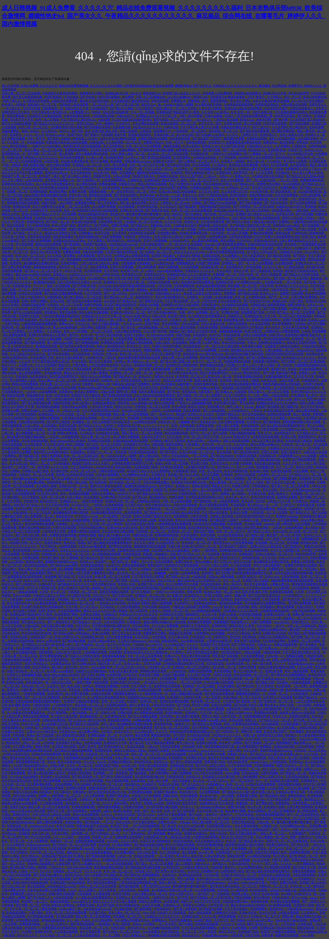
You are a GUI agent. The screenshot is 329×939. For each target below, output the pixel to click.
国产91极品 (114, 829)
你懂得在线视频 (246, 455)
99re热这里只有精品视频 (209, 523)
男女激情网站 (171, 323)
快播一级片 (187, 312)
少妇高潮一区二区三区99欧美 (143, 221)
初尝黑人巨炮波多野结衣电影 (75, 474)
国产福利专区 (116, 520)
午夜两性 (88, 384)
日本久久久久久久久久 (75, 550)
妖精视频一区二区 (208, 312)
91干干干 (280, 663)
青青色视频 (208, 535)
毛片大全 (147, 561)
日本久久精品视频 (255, 334)
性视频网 (107, 134)
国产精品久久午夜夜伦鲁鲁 (302, 274)
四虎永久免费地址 (103, 493)
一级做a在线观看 (27, 591)
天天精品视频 (120, 199)
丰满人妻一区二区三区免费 (112, 576)
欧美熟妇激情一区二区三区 (217, 799)
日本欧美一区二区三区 (304, 308)
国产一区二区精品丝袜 (261, 180)
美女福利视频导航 (310, 191)
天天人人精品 (255, 482)
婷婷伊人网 (276, 689)
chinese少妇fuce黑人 (45, 550)
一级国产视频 (83, 682)
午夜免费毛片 (129, 448)
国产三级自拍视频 (178, 720)
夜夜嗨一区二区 (103, 837)
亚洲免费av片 (216, 406)
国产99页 (77, 131)
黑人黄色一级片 (316, 395)
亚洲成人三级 (307, 372)
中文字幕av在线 (178, 637)
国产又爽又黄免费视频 (37, 240)
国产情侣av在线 (248, 293)
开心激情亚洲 (239, 890)
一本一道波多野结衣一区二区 (127, 191)
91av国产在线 (30, 606)
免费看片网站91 (153, 142)
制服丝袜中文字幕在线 (249, 327)
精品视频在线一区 (157, 693)
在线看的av (66, 391)
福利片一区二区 (173, 350)
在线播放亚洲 (199, 153)
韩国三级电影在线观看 (152, 183)
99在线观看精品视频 (237, 361)
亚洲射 (286, 459)
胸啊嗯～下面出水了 (51, 867)
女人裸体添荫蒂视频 (36, 100)
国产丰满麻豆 (194, 214)
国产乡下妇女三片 (193, 784)
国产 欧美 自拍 (71, 686)
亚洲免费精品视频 (140, 791)
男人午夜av (280, 856)
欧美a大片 (146, 376)
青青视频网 (319, 331)
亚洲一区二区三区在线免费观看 (192, 210)
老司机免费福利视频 (210, 844)
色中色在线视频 (26, 414)
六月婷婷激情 (61, 463)
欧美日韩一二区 (301, 886)
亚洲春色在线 (248, 912)
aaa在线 (26, 448)
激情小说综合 (30, 131)
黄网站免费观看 (49, 418)
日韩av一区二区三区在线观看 (97, 886)
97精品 (23, 871)
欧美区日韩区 (149, 448)
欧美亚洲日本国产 (276, 108)
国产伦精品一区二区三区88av (173, 119)
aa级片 (150, 270)
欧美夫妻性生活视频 (54, 278)
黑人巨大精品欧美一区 (248, 671)
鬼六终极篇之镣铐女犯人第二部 (251, 225)
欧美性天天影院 (125, 814)
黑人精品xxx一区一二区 (143, 361)
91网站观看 (125, 712)
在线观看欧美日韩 (110, 221)
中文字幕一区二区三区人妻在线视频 (288, 316)
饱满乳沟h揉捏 (123, 810)
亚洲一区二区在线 (210, 470)
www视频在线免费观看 (206, 610)
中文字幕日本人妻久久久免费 (199, 127)
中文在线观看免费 (213, 221)
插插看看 (121, 773)
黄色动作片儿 (136, 927)
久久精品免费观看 (46, 603)
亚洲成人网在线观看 (140, 342)
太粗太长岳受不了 (153, 436)
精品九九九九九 (57, 629)
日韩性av (120, 361)
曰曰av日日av (305, 350)
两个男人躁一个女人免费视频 (29, 840)
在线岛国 (125, 557)
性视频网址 (176, 757)
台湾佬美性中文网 (54, 531)
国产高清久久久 (127, 301)
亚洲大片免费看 (221, 705)
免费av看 (298, 614)
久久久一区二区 (34, 134)
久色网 (270, 312)
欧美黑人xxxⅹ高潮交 (23, 618)
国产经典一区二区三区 (219, 214)
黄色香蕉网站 (133, 512)
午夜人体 (112, 353)
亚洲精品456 (143, 338)
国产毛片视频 (316, 323)
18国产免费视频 (261, 621)
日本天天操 (85, 576)
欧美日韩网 (69, 387)
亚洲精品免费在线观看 (174, 701)
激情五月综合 (85, 123)
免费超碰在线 (260, 199)
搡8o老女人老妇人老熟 (279, 705)
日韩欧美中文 (47, 584)
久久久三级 (209, 916)
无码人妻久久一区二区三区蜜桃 (176, 108)
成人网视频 (66, 569)
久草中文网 (168, 788)
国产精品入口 (140, 225)
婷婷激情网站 (81, 520)
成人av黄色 (312, 251)
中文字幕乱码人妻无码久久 (50, 112)
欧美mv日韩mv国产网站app (140, 187)
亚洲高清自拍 (211, 255)
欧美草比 (317, 716)
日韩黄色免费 (192, 697)
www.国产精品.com (211, 353)
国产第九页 (128, 327)
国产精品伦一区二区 (293, 773)
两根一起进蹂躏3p (123, 172)
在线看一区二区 (17, 191)
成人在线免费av (287, 727)
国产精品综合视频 (179, 165)
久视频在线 (299, 146)
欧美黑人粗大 (240, 893)
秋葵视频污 (174, 697)
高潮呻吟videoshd (287, 516)
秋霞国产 (132, 701)
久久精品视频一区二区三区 (124, 142)
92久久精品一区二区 (72, 414)
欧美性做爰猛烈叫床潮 (93, 214)
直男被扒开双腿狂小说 (60, 180)
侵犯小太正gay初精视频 (201, 350)
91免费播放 (201, 633)
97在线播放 (71, 97)
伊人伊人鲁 (75, 580)
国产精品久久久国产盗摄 (213, 818)
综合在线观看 (201, 165)
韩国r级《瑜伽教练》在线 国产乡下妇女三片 (171, 554)
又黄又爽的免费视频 (109, 168)
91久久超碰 (174, 436)
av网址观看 (256, 538)
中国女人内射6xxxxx (239, 712)
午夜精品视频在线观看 (17, 659)
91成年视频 (239, 927)
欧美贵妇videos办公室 (306, 489)
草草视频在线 (306, 863)
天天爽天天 (159, 474)
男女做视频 (224, 452)
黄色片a (64, 131)
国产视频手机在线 (157, 210)
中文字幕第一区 (118, 648)
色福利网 (217, 867)
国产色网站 (305, 115)
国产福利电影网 (35, 342)
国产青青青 (135, 319)
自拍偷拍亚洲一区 (212, 267)
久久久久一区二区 (28, 248)
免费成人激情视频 (303, 561)
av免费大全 (26, 365)
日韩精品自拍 (250, 429)
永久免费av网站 (23, 746)
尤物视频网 (128, 263)
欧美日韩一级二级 (220, 376)
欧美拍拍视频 (259, 890)
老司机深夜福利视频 (35, 168)
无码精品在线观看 (99, 440)
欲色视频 (293, 542)
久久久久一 (288, 863)
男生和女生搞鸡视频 (172, 248)
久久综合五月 (168, 206)
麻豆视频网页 (11, 693)
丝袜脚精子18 (162, 131)
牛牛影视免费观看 (252, 655)
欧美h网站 (297, 395)
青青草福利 (154, 565)
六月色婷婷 (265, 248)
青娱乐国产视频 (204, 531)
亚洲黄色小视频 (304, 905)
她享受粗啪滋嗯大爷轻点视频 (301, 421)
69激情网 (104, 119)
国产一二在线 (245, 467)
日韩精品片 (110, 614)
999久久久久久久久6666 (189, 251)
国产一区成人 (282, 829)
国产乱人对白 (146, 814)
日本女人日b (315, 304)
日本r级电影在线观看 (142, 233)
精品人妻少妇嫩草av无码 (114, 535)
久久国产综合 (134, 504)
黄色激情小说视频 (25, 610)
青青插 (145, 603)
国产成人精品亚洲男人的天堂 (139, 202)
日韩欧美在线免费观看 (46, 754)
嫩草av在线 (175, 833)
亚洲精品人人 (69, 501)
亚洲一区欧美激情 (57, 395)
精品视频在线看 (180, 138)
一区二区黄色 (198, 131)
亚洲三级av (309, 236)
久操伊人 (225, 927)
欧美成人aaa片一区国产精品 (64, 134)
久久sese (236, 372)
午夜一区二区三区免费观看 (144, 146)
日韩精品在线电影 (205, 157)
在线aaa (213, 576)
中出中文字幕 (268, 912)
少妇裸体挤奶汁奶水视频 (66, 127)
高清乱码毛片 (22, 814)
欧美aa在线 (280, 531)
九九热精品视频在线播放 (291, 112)
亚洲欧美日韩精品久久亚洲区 (48, 334)
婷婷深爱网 (101, 682)
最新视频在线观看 (172, 399)
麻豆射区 (58, 667)
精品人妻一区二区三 (274, 833)
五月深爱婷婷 (300, 587)
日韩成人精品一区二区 (178, 689)
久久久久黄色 (135, 508)
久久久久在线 (59, 467)
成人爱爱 (156, 810)
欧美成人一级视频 (14, 104)
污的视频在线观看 (139, 489)
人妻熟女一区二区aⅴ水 (175, 202)
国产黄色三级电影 (59, 421)
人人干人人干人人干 (156, 425)
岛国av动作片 (125, 115)
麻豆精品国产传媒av (23, 867)
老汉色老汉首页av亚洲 (140, 523)
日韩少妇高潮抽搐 (185, 504)
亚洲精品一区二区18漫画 (304, 640)
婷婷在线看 (283, 233)
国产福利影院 (272, 421)
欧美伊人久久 (314, 149)
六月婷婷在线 (177, 671)
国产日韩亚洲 (138, 610)
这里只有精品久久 (224, 648)
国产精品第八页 (29, 455)
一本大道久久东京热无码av (159, 682)
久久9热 (191, 259)
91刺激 (279, 168)
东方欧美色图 (104, 757)
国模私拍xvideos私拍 (286, 225)
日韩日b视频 (302, 523)
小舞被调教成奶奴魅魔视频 (39, 323)
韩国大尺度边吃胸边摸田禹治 (32, 791)
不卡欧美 (212, 739)
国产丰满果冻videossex (271, 678)
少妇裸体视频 (68, 546)
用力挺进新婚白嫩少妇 (150, 776)
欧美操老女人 (213, 338)
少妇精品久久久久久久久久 (286, 448)
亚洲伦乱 (226, 599)
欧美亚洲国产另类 (42, 357)
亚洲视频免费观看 (52, 788)
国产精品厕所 (188, 206)
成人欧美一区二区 (225, 667)
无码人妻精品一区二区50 (176, 448)
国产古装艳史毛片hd (257, 301)
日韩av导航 (57, 765)
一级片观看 (143, 368)
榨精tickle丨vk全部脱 (29, 489)
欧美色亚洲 (189, 803)
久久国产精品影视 (233, 146)
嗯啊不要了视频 (126, 391)
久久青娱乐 (274, 97)
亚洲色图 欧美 (277, 149)
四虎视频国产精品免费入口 (107, 599)
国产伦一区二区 (279, 297)
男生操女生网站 (240, 100)
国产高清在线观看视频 (157, 157)
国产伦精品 (238, 920)
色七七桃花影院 (169, 852)
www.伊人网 (206, 852)
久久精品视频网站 (129, 606)
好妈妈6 (66, 138)
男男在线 (302, 142)
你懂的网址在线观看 (128, 837)
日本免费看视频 (184, 285)
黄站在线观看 (286, 606)
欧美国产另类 (120, 825)
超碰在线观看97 (60, 901)
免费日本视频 (120, 225)
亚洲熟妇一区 (210, 248)
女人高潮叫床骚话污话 (99, 769)
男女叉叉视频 (210, 474)
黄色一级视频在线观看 (75, 493)
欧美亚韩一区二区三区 (25, 459)
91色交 (255, 893)
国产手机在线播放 (251, 202)
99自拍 (292, 368)
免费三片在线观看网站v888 (282, 236)
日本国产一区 (27, 467)
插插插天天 (96, 229)
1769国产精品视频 (208, 263)
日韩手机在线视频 (275, 123)
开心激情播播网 (89, 448)
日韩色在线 (171, 127)
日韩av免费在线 (215, 856)
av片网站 (149, 924)
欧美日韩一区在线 (254, 501)
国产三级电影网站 (215, 410)
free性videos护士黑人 (254, 882)
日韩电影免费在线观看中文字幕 (133, 463)
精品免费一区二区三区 (206, 701)
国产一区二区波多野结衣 (303, 814)
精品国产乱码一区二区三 (26, 542)
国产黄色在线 (212, 149)
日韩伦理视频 (269, 773)
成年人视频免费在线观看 (91, 153)
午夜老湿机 (118, 927)
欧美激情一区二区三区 (191, 376)
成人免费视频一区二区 (31, 433)
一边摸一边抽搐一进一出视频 (177, 229)
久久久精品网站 (103, 920)
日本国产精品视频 (173, 674)
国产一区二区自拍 (234, 149)
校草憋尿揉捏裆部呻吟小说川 (205, 497)
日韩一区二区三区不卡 (204, 180)
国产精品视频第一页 (283, 191)
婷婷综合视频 (87, 535)
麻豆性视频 (287, 142)
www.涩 (96, 282)
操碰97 (135, 561)
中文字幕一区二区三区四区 (222, 368)
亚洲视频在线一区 (14, 153)
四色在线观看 (160, 100)
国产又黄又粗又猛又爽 (281, 482)
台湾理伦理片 (172, 867)
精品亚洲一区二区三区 (241, 229)
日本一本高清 (12, 165)
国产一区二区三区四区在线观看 (68, 648)
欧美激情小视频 (252, 346)
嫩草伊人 (231, 867)
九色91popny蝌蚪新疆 (92, 546)
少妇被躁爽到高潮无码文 (106, 512)
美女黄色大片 (11, 387)
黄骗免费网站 (11, 131)
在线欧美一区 (110, 380)
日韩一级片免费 (262, 663)
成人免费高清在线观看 (149, 712)
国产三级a (272, 863)
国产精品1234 (153, 512)
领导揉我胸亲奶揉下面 (220, 746)
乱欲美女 (53, 686)
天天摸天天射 (285, 214)
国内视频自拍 (116, 346)
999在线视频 (253, 267)
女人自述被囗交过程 (300, 153)
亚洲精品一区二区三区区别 (114, 248)
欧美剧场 (134, 603)
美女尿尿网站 (299, 165)
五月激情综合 (50, 248)
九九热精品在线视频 (235, 304)
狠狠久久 (251, 720)
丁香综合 (219, 119)
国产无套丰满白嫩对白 (163, 312)
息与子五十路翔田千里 (166, 353)
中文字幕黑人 (96, 240)
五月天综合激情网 (235, 399)
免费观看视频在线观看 (90, 840)
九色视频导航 (86, 255)
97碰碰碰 (184, 421)
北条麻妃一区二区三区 (272, 474)
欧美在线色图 (30, 350)
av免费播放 (122, 387)
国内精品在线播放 (146, 538)
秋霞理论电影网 (89, 380)
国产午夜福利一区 (88, 180)
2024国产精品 (203, 920)
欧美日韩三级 (78, 195)
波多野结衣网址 (285, 115)
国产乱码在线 (98, 482)
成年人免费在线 (139, 705)
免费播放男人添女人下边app (303, 168)
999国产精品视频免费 (255, 368)
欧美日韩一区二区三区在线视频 (102, 334)
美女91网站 (77, 629)
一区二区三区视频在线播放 (241, 259)
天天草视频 (111, 270)
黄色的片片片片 (27, 935)
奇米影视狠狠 (239, 195)
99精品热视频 (272, 652)
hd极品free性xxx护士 (290, 206)
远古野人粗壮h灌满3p (101, 640)
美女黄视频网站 (282, 323)
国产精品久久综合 (259, 531)
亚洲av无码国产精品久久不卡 (40, 214)
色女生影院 (224, 270)
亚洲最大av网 (11, 410)
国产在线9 (183, 705)
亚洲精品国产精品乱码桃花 (68, 882)
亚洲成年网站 (70, 263)
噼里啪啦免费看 (234, 138)
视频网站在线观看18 (247, 93)
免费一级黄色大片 (156, 319)
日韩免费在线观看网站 (271, 814)
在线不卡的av (18, 807)
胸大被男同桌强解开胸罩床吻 (244, 353)
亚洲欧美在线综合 (260, 278)
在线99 (228, 115)
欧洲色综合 (277, 908)
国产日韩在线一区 (227, 731)
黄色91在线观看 (164, 402)
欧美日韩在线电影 (234, 342)
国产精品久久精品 (122, 108)
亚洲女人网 (289, 436)
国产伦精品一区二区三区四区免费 (74, 844)
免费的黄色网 (78, 191)
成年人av (299, 399)
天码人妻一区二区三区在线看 (21, 93)
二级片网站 (86, 327)
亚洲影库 (230, 168)
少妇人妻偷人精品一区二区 (128, 153)
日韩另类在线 (280, 289)
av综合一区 (125, 856)
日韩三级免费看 (311, 195)
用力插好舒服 (59, 470)
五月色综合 (244, 240)
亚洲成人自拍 (127, 584)
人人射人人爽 (95, 157)
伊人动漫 (216, 319)
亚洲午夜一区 (11, 327)
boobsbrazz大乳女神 (42, 825)
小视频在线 (260, 689)
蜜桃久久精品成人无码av (298, 217)
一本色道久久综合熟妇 (112, 603)
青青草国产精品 (215, 761)
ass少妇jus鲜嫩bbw (179, 97)
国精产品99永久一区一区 (292, 765)
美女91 (52, 761)
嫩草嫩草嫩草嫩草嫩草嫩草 (144, 214)
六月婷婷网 (180, 131)
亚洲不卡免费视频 (155, 240)
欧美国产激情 (177, 316)
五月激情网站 (182, 157)
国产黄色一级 (48, 859)
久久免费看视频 (210, 791)
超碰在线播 (166, 520)
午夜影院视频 (187, 493)
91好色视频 (159, 637)
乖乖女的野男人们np (70, 199)
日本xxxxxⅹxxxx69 (38, 844)
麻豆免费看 (142, 735)
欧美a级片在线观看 (84, 221)
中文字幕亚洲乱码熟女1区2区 (50, 361)
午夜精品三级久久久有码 (49, 595)
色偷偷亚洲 (31, 501)
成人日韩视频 (252, 123)
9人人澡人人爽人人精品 (308, 172)
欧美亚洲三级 (261, 659)
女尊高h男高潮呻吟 (192, 538)
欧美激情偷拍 (38, 376)
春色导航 (136, 803)
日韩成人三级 (71, 410)
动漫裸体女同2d (60, 663)
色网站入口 (311, 769)
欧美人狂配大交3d (67, 637)
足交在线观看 (235, 448)
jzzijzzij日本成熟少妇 (283, 890)
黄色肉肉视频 (22, 550)
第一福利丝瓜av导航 (60, 342)
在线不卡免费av (134, 334)
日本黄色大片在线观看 (36, 520)
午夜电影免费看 (208, 327)
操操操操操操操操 (45, 267)
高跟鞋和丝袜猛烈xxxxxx (153, 172)
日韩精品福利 (93, 742)
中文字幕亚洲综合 (254, 255)
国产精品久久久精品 (150, 493)
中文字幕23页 (41, 678)
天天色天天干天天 (22, 119)
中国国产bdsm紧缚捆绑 (79, 338)
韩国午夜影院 (53, 97)
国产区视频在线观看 (97, 127)
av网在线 (287, 523)
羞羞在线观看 (79, 308)
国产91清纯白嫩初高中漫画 (64, 399)
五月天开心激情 (209, 191)
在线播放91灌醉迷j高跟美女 (303, 334)
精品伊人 (229, 606)
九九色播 (56, 210)
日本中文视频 (279, 199)
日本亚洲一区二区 (28, 278)
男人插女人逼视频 (295, 161)
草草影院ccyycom (86, 516)
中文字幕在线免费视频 (160, 742)
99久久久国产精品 (192, 176)
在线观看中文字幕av (137, 444)
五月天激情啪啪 (288, 520)
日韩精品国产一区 (41, 637)
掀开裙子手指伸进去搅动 (301, 270)
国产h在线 (240, 705)
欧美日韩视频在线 (236, 470)
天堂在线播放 (180, 455)
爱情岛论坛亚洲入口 (23, 757)
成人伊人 (16, 788)
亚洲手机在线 (68, 425)
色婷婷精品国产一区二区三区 (173, 708)
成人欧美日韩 (208, 795)
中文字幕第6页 (124, 217)
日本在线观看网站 (114, 180)
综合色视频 (218, 633)
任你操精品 (144, 263)
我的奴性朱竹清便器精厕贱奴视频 (222, 357)
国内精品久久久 (314, 799)
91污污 (258, 236)
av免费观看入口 (79, 112)
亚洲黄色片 (268, 520)
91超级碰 (246, 463)
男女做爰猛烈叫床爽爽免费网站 (135, 259)
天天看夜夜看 (317, 161)
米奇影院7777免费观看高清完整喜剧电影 (235, 142)
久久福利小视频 (46, 486)
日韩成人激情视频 (222, 516)
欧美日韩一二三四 (169, 195)
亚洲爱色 (16, 134)
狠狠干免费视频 (168, 267)
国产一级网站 (221, 493)
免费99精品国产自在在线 (215, 206)
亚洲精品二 (229, 263)
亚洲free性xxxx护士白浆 (122, 527)
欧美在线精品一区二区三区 (179, 123)
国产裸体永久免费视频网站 (51, 659)
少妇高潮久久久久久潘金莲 (124, 350)
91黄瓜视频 (126, 368)
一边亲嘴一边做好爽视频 (217, 297)
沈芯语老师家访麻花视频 (118, 531)
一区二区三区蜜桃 (79, 206)
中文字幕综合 (48, 546)
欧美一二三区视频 (76, 331)
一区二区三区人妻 (102, 104)
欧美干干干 (9, 365)
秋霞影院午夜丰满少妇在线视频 (67, 142)
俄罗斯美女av (222, 542)
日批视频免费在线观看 (275, 610)
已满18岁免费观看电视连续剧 (226, 251)
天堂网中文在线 (29, 316)
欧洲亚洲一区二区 (304, 338)
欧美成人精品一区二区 (219, 591)
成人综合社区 (185, 134)
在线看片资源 (102, 176)
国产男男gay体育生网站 (170, 871)
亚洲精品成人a (48, 414)
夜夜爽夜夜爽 (163, 723)
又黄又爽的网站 (159, 773)
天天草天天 (221, 920)
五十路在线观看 (294, 267)
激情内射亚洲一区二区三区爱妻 (117, 799)
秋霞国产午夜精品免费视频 (82, 701)
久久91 (72, 890)
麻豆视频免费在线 (19, 829)
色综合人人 (187, 807)
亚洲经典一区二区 (180, 531)
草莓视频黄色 (310, 380)
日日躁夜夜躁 (81, 353)
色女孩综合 (70, 780)
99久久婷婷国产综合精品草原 (111, 421)
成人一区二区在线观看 (207, 489)
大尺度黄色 (119, 233)
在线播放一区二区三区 (67, 871)
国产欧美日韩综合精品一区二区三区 (159, 217)
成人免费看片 (214, 395)
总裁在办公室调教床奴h (274, 637)
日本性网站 (167, 716)
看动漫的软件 (252, 372)
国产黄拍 (53, 138)
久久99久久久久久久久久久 (216, 829)
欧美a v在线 (32, 580)
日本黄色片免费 (215, 754)
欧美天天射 (102, 233)
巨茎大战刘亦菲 (239, 863)
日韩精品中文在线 (291, 251)
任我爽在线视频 (133, 807)
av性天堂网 (164, 285)
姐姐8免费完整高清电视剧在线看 (46, 195)
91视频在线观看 (201, 187)
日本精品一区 (269, 825)
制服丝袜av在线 (161, 225)
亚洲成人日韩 (283, 399)
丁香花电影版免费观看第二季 (253, 115)
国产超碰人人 (224, 391)
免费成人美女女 (164, 376)
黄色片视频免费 (271, 274)
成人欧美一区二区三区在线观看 (168, 153)
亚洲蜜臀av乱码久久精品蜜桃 (180, 304)
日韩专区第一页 (232, 716)
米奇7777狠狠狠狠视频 (213, 195)
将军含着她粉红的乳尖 (200, 172)
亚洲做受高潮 (114, 157)
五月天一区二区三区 (80, 765)
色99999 (278, 270)
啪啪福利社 (193, 614)
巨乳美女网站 (141, 625)
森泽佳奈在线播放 (36, 565)
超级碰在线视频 (257, 138)
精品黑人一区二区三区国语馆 (302, 618)
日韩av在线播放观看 (267, 217)
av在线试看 (51, 161)
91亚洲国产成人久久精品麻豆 (170, 550)
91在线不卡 (149, 784)
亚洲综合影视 (116, 739)
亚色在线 (121, 452)
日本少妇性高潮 (114, 621)
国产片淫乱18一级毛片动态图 (232, 561)
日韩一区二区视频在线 (151, 97)
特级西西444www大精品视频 (146, 697)
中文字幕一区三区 (212, 712)
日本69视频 (301, 470)
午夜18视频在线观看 (242, 433)
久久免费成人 (231, 255)
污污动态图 (212, 874)
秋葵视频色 (297, 731)
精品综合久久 (257, 149)
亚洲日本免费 (274, 671)
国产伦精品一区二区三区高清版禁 (303, 361)
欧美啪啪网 (315, 795)
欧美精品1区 (269, 380)
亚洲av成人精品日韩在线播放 (243, 108)
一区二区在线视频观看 (145, 825)
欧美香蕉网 (283, 686)
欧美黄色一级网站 (231, 742)
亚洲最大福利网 (207, 742)
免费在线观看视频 (134, 565)
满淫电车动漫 (238, 538)
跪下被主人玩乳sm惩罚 (262, 251)
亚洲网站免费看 (287, 497)
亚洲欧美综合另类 (275, 93)
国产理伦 (159, 720)
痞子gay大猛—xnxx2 (304, 897)
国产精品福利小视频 (273, 795)
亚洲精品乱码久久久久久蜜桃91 (277, 402)
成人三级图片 (184, 863)
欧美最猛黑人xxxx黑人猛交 (210, 720)
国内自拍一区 (68, 448)
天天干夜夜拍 (265, 686)
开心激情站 (126, 735)
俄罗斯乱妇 (189, 391)
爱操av (30, 735)
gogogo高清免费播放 (170, 259)
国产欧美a (173, 391)
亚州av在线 (57, 301)
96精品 (96, 112)
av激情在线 (96, 142)
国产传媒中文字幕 (304, 867)
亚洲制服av (86, 233)
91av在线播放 (291, 183)
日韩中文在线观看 (65, 527)
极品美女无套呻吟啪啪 (95, 100)
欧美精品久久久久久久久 (292, 285)
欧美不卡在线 (41, 289)
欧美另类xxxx (30, 856)
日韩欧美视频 (142, 720)
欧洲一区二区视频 (47, 119)
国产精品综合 (108, 557)
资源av (81, 542)
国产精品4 (318, 765)
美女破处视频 (253, 523)
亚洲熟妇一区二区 (122, 372)
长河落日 (107, 731)
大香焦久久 (87, 799)
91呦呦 (254, 380)
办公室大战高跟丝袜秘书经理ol (131, 119)
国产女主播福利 (141, 591)
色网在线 (319, 316)
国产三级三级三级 (128, 104)
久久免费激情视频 (250, 867)
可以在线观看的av (145, 557)
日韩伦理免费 (199, 516)
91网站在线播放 (237, 323)
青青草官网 (20, 572)
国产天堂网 (222, 572)
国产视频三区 (290, 406)
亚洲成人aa (237, 587)
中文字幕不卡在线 (245, 629)
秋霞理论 (207, 572)
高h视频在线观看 (44, 282)
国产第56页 (169, 825)
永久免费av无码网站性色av (263, 319)
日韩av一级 (102, 384)
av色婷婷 (48, 742)
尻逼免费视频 (192, 410)
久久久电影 (55, 255)
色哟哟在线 (154, 508)
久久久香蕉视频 (94, 795)
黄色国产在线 (30, 259)
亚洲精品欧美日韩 (117, 93)
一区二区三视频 (288, 180)
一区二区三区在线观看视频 (25, 161)
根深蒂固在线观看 (64, 289)
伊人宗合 (45, 319)
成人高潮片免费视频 (205, 240)
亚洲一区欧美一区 (270, 229)
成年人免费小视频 (311, 402)
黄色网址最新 (144, 769)
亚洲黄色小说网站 (195, 905)
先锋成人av (264, 644)
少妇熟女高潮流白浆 (195, 867)
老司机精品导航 (147, 206)
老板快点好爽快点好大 (236, 127)
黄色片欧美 (241, 380)
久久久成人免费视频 (165, 625)
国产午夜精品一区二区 (259, 742)
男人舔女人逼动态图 (64, 716)
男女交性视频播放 (180, 920)
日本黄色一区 (185, 168)
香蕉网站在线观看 (266, 712)
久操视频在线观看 (174, 754)
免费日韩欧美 (296, 304)
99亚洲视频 (181, 516)
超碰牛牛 (161, 372)
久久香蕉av (177, 652)
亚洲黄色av (296, 761)
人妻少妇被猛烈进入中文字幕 (137, 229)
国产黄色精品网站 (126, 195)
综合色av (126, 365)
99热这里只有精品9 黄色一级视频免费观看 (283, 852)
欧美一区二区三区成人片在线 (126, 667)
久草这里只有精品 (211, 108)
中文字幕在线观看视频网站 (199, 927)
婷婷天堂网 (264, 119)
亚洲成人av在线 (154, 803)
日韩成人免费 (196, 289)
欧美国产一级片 (49, 176)
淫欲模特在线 (143, 761)
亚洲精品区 (246, 554)
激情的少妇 (201, 97)
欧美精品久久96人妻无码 (219, 776)
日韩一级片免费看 (191, 115)
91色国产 (230, 338)
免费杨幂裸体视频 (312, 180)
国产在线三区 (120, 561)
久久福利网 (282, 587)
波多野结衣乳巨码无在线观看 (82, 146)
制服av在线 (68, 248)
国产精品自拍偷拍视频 (149, 844)
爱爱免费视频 (16, 115)
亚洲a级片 (192, 712)
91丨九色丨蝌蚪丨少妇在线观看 (23, 180)
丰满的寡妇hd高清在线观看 (265, 244)
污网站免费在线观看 (112, 470)
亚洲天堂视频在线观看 (114, 591)
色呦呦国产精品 (248, 931)
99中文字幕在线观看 (78, 368)
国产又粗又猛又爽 (28, 535)
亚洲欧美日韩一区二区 (310, 263)
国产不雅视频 (70, 557)
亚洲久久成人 (133, 663)
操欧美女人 (74, 852)
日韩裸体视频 (257, 297)
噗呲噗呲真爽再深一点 (128, 693)
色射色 (256, 633)
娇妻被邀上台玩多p (85, 138)
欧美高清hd (147, 195)
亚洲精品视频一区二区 (102, 735)
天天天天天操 (32, 108)
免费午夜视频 (93, 304)
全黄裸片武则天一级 (249, 576)
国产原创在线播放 (254, 414)
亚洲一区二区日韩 (53, 497)
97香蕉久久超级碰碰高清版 (195, 402)
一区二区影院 (212, 697)
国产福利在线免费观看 (255, 131)
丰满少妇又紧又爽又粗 (123, 671)
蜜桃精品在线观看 (33, 304)
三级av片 (211, 176)
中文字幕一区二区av (32, 629)
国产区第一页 (184, 478)
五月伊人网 (209, 614)
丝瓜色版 (243, 606)
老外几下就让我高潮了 (107, 323)
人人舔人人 (132, 157)
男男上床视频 (186, 878)
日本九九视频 (41, 368)
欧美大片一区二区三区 (208, 361)
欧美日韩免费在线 (315, 97)
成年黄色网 (281, 119)
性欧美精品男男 (299, 93)
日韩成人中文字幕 (279, 501)
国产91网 (268, 372)
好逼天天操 (147, 840)
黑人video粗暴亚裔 (65, 327)
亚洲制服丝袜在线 (269, 459)
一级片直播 (133, 618)
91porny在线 (132, 316)
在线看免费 (316, 127)
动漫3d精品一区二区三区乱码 (32, 512)
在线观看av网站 (281, 210)
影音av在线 (236, 720)
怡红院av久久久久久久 (147, 127)
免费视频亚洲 (185, 263)
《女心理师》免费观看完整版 (76, 202)
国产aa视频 (220, 433)
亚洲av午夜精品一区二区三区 (274, 554)
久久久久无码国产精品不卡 (53, 365)
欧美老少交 (229, 554)
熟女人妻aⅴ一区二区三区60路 (43, 149)
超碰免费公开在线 (183, 818)
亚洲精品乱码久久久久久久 (120, 859)
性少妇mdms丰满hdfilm (211, 807)
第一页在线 (285, 365)
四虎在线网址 (175, 444)
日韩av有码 (159, 316)
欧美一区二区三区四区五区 (82, 455)
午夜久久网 (255, 705)
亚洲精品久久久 (114, 618)
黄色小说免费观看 (232, 180)
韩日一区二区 (293, 97)
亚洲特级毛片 (310, 780)
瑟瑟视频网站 (219, 100)
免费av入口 (242, 176)
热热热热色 (14, 742)
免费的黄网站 (289, 187)
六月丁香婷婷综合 (82, 467)
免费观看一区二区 (225, 274)
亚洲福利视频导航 (107, 429)
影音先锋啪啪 (174, 712)
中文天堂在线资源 (58, 504)
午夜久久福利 (220, 565)
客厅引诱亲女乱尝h (204, 421)
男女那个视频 (200, 463)
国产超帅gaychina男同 (64, 565)
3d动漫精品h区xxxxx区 (124, 244)
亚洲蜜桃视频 (38, 191)
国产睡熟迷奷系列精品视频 (156, 149)
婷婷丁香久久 (12, 100)
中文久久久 (83, 323)
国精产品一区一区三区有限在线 (287, 840)
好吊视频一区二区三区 (270, 542)
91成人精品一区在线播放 (171, 342)
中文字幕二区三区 (89, 289)
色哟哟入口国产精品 (35, 470)
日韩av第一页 (275, 655)
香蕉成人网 (175, 474)
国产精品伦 (318, 776)
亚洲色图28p (55, 693)
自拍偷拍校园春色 (311, 368)
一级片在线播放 (180, 780)
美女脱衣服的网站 (70, 610)
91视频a (197, 202)
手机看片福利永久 (144, 176)
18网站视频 (227, 576)
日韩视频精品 (260, 486)
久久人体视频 (62, 520)
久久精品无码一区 (168, 542)
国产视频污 (92, 134)
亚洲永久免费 (239, 512)
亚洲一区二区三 (20, 289)
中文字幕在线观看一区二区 (183, 301)
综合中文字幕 (73, 270)
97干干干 (39, 285)
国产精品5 (300, 255)
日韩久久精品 (217, 765)
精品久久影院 (305, 467)
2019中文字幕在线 (141, 293)
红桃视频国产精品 (185, 470)
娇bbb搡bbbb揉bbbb (25, 478)
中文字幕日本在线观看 (209, 773)
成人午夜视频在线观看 (214, 504)
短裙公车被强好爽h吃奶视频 (271, 100)
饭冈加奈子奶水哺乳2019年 (189, 482)
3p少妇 (76, 384)
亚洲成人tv (60, 274)
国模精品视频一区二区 (149, 365)
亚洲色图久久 (269, 134)
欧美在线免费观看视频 (211, 285)
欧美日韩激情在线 (70, 761)
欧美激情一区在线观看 (55, 776)
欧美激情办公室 (132, 274)
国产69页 (201, 765)
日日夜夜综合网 (164, 263)
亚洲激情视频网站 (140, 134)
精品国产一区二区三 (35, 901)
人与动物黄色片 (179, 240)
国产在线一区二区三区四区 (291, 278)
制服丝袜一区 (245, 803)
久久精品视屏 (33, 444)
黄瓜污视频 (207, 788)
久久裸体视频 (102, 893)
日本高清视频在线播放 (143, 452)
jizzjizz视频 (98, 667)
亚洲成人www (210, 146)
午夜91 (264, 165)
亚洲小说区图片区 (206, 380)
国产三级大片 (261, 127)
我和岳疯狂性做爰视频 (94, 312)
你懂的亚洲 (14, 157)
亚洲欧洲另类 (43, 931)
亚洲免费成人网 (234, 319)
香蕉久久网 (241, 270)
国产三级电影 (129, 429)
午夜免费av (193, 444)
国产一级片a (203, 689)
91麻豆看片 (206, 391)
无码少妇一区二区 (250, 308)
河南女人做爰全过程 (162, 878)
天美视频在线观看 (124, 399)
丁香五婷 (110, 357)
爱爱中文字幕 (56, 810)
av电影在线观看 (101, 693)
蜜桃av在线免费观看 (48, 244)
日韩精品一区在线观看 (155, 569)
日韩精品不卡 (39, 210)
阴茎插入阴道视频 (80, 773)
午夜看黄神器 (50, 350)
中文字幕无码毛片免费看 (148, 576)
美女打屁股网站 (57, 712)
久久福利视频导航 (270, 708)
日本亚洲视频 (57, 848)
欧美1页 (214, 599)
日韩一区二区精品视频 (177, 501)
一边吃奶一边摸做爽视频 (210, 236)
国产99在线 (87, 97)
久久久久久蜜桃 (125, 689)
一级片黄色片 (283, 248)
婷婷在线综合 (284, 157)
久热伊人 (30, 338)
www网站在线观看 (144, 421)
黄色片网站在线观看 (146, 123)
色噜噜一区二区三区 (175, 610)
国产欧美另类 (291, 599)
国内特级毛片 (116, 240)
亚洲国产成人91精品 (58, 489)
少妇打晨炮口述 (262, 112)
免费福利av (270, 142)
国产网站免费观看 (283, 131)
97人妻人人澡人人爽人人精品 (256, 365)
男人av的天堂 (152, 380)
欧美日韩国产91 (180, 489)
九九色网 (58, 368)
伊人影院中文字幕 (47, 508)
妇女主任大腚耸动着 (15, 308)
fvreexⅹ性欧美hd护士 (122, 478)
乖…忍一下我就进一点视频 (91, 489)
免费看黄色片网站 (91, 93)
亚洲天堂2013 (110, 448)
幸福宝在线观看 (144, 856)
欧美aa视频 (179, 406)
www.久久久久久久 (213, 750)
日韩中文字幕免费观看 (172, 814)
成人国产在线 (106, 905)
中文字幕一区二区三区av (82, 606)
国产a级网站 (167, 659)
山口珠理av (222, 112)
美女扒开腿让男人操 (210, 810)
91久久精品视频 (260, 323)
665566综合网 (104, 467)
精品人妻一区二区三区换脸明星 (49, 807)
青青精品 (311, 206)
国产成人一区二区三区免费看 (296, 312)
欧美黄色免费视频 (200, 621)
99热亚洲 (237, 935)
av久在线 (109, 301)
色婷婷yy (110, 425)
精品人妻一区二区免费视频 (180, 357)
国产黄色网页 (168, 452)
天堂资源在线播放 (297, 776)
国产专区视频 (305, 214)
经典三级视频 (129, 131)
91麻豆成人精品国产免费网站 (271, 221)
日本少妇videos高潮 (80, 867)
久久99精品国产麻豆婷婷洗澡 (130, 100)
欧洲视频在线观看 (113, 342)
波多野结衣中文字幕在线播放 (49, 308)
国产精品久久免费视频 (207, 723)
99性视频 (9, 935)
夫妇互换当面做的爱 (115, 112)
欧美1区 (110, 229)
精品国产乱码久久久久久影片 (195, 414)
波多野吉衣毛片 (155, 274)
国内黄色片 (117, 214)
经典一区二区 (144, 372)
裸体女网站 (228, 240)
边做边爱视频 (305, 746)
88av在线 (50, 199)
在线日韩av (276, 334)
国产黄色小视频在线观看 (186, 761)
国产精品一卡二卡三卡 (28, 233)
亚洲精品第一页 (17, 825)
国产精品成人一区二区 (119, 297)
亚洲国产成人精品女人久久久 (181, 93)
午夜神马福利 (112, 289)
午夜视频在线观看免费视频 (80, 418)
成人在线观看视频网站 (118, 538)
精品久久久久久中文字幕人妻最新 (86, 372)
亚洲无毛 (13, 689)
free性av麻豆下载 (70, 908)
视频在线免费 (236, 856)
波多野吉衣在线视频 (266, 436)
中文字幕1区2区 (54, 444)
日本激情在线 (139, 648)
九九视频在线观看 (51, 803)
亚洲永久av (247, 119)
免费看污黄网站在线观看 (84, 531)
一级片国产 (202, 893)
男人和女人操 (104, 338)
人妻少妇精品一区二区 (280, 350)
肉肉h (25, 301)
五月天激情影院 (151, 429)
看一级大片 (211, 557)
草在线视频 (238, 504)
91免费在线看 (284, 263)
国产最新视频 (157, 833)
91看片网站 (80, 365)
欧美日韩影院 (47, 618)
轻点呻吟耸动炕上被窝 (142, 520)
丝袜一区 (219, 187)
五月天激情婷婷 (81, 172)
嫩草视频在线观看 (212, 365)
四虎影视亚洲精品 (267, 104)
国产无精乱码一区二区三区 (276, 701)
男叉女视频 (247, 402)
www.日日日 (281, 621)
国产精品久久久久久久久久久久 (54, 123)
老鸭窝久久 (313, 134)
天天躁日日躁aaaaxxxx (132, 640)
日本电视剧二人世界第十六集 (142, 629)
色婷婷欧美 (48, 554)
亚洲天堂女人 (317, 104)
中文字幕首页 (145, 108)
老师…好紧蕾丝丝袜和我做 (239, 248)
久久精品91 (274, 161)
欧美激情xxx (221, 217)
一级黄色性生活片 (163, 897)
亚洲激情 (227, 474)
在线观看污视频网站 (266, 361)
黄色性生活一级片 (210, 123)
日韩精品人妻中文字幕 (291, 791)
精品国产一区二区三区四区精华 (188, 278)
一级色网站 (210, 550)
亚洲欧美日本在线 (132, 210)
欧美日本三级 (30, 723)
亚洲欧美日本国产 (165, 161)
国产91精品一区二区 (190, 395)
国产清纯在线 (140, 897)
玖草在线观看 (70, 350)
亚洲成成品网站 (16, 912)
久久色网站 (283, 146)
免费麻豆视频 (72, 251)
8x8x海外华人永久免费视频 (256, 157)
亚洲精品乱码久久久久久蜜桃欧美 (72, 168)
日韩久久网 (292, 538)
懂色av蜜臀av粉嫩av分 (265, 444)
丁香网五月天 (249, 134)
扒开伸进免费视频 (241, 236)
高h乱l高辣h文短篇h (309, 916)
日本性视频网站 (264, 765)
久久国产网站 (211, 342)
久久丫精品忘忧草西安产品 (28, 353)
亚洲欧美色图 (230, 312)
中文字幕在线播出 (144, 822)
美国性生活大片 (230, 557)
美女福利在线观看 (154, 278)
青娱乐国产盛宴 (286, 372)
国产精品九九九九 (90, 425)
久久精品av (54, 331)
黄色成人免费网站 (86, 391)
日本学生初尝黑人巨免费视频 (46, 890)
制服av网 (129, 289)
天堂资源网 (69, 214)
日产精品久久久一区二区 (305, 474)
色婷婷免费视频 (196, 142)
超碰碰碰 (160, 572)
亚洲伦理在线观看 (243, 822)
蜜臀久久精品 (210, 716)
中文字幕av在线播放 (214, 512)
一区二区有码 (200, 455)
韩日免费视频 (197, 508)
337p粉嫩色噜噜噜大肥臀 (163, 927)
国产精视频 (189, 829)
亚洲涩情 (177, 172)
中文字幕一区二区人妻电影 (105, 523)
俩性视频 (43, 467)
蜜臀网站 (230, 293)
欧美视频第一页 (62, 319)
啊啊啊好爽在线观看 (153, 671)
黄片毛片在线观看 (256, 584)
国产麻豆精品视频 (279, 255)
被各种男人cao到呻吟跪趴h (51, 452)
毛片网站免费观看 (117, 818)
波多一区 (69, 210)
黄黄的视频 (176, 497)
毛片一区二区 (285, 467)
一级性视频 (301, 210)
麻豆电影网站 (58, 191)
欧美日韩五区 (253, 331)
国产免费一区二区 (28, 905)
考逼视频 (133, 418)
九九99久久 (227, 924)
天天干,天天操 (64, 572)
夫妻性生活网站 (90, 614)
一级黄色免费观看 (92, 501)
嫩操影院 (317, 278)
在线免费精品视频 (261, 195)
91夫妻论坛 (254, 421)
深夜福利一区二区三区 (42, 104)
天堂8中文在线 (222, 674)
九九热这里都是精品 (230, 535)
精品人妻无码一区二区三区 (227, 482)
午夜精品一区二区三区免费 (65, 304)
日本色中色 (209, 301)
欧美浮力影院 (65, 825)
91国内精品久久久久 (260, 146)
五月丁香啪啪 (222, 527)
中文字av (285, 489)
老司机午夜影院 (131, 380)
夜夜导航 (124, 402)
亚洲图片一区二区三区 (175, 387)
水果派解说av (216, 784)
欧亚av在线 (123, 822)
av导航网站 (232, 418)
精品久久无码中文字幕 (178, 380)
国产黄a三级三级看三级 (175, 361)
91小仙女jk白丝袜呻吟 (24, 776)
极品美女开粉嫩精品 (222, 569)
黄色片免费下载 (289, 380)
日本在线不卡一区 (94, 478)
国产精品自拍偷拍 (30, 199)
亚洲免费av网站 (167, 233)
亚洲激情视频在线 (87, 236)
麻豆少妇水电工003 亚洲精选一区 (199, 580)
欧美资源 (96, 538)
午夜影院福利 (314, 655)
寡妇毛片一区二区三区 (74, 267)
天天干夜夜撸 (30, 497)
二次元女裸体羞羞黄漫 (104, 365)
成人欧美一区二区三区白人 (135, 572)
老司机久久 (280, 716)
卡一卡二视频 (111, 935)
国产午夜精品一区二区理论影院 (254, 206)
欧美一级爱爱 (122, 924)
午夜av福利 (86, 429)
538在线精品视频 (103, 115)
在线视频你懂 (122, 127)
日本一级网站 (105, 123)
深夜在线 (158, 444)
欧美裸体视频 (104, 689)
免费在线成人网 (143, 535)
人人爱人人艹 (173, 629)
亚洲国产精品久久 (228, 414)
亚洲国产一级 (133, 168)
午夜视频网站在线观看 (79, 757)
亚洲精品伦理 (22, 206)
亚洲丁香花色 (47, 610)
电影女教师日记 (256, 448)
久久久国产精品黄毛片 (85, 187)
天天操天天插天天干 (265, 187)
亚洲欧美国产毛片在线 (116, 497)
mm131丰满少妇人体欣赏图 (182, 512)
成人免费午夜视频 (104, 206)
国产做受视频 (149, 527)
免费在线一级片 (198, 100)
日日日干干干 (126, 493)
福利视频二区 (80, 833)
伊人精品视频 (196, 739)
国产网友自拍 (265, 803)
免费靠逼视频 (108, 183)
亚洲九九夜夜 (228, 614)
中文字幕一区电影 (14, 236)
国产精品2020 (89, 557)
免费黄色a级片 (31, 410)
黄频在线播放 (172, 146)
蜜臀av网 (288, 916)
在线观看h (115, 652)
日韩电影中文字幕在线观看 (44, 115)
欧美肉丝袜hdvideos (22, 822)
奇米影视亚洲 (192, 346)
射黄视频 (19, 735)
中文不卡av (253, 489)
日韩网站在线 (150, 418)
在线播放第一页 (53, 108)
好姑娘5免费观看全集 (75, 161)
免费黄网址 (283, 803)
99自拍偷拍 (264, 625)
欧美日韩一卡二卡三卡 (217, 444)
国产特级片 (166, 486)
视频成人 (194, 248)
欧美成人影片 (169, 538)
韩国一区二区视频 (177, 463)
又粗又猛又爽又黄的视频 (267, 440)
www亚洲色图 (259, 191)
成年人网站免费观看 (50, 822)
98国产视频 (48, 202)
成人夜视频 (66, 153)
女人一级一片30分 (79, 920)
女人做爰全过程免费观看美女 (55, 183)
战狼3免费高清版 (34, 165)
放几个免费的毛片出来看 (185, 183)
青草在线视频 (68, 312)
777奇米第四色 (244, 814)
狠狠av (101, 346)
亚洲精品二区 (172, 905)
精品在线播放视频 (176, 433)
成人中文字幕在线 (101, 361)
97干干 (33, 871)
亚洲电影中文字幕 (115, 742)
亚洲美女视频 (152, 663)
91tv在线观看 (126, 206)
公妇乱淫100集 (152, 905)
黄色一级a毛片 (173, 214)
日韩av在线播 (121, 176)
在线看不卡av (127, 183)
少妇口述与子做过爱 (68, 652)
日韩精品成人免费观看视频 (217, 199)
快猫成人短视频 (149, 304)
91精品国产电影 (193, 746)
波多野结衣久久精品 (270, 735)
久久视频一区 (16, 142)
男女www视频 (22, 595)
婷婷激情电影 (251, 557)
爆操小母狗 (43, 746)
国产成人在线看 (306, 229)
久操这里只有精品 (189, 255)
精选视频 (232, 119)
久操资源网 (63, 863)
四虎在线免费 (16, 395)
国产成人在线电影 (258, 210)
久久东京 (232, 134)
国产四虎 (181, 618)
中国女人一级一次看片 (111, 319)
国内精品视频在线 (53, 920)
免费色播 (321, 214)
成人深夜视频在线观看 (225, 429)
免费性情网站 (39, 301)
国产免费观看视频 (87, 342)
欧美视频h (175, 599)
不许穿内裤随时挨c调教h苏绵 (111, 625)
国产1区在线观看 (196, 429)
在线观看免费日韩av (219, 825)
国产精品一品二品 (58, 221)
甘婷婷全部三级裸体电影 (308, 233)
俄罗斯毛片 (85, 225)
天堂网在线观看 (299, 716)
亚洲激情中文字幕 (311, 478)
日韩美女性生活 (23, 346)
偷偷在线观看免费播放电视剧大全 (191, 731)
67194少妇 (104, 285)
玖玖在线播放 (164, 561)
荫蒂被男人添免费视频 (218, 93)
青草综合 (243, 199)
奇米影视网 (172, 901)
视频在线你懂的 (161, 735)
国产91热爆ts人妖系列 (210, 134)
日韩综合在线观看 (159, 282)
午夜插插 (22, 376)
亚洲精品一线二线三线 (87, 165)
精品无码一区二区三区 (224, 131)
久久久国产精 (91, 803)
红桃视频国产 (298, 833)
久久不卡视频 (306, 482)
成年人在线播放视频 (282, 138)
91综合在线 (17, 587)
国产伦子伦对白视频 (38, 837)
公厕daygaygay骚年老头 (41, 731)
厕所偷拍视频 (162, 368)
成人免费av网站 (116, 569)
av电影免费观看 (229, 501)
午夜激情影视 (175, 776)
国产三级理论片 (45, 727)
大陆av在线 (107, 391)
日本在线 (223, 890)
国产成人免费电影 (185, 908)
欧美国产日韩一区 (132, 270)
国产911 (74, 334)
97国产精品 (296, 301)
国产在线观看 (45, 735)
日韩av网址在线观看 (294, 104)
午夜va (252, 342)
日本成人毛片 (144, 871)
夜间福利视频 (159, 289)
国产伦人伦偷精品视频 (17, 123)
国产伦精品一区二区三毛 (156, 251)
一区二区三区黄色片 (112, 418)
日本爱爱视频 (124, 338)
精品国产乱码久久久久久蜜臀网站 (149, 470)
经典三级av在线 (77, 482)
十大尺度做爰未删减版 (98, 852)
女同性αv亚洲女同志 (15, 357)
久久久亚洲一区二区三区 (73, 554)
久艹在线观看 (227, 157)
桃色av (145, 316)
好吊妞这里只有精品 (299, 440)
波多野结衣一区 (243, 172)
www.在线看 (309, 455)
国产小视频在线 (261, 270)
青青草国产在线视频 (247, 640)
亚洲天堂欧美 (53, 542)
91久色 (102, 761)
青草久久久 (189, 195)
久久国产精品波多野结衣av (30, 765)
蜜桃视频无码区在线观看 (23, 202)
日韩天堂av (83, 625)
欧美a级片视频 (84, 319)
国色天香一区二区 (110, 663)
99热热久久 (193, 776)
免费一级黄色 (125, 308)
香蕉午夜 (120, 134)
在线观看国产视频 (253, 312)
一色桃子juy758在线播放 (45, 146)
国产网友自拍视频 (120, 546)
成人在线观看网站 (30, 372)
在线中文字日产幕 (250, 338)
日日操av (300, 323)
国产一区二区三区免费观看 (256, 263)
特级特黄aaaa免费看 (54, 229)
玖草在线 (226, 380)
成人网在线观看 (87, 183)
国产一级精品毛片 (59, 621)
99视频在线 (177, 289)
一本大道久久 (12, 108)
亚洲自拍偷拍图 (217, 538)
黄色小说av (269, 769)
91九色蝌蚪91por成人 (249, 282)
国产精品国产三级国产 (207, 138)
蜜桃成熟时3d (152, 93)
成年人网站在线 (149, 455)
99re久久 (135, 93)
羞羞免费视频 (99, 267)
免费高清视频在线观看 (153, 138)
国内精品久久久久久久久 (247, 350)
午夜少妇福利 (83, 784)
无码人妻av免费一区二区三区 (210, 822)
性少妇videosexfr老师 (161, 334)
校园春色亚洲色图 (180, 633)
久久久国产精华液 (155, 331)
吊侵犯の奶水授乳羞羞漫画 (20, 319)
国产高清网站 (73, 244)
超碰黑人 (44, 795)
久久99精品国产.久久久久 (182, 644)
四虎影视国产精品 (107, 765)
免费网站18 (178, 100)
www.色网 (148, 912)
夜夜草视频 (65, 618)
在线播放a (51, 312)
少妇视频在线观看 (95, 652)
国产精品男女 (82, 878)
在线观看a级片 (248, 648)
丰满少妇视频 (214, 115)
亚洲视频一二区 (148, 399)
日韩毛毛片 (113, 565)
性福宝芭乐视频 (169, 784)
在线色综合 (31, 788)
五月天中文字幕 (304, 376)
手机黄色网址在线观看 (54, 187)
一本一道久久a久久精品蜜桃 (184, 244)
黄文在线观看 (36, 886)
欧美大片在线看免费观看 (191, 520)
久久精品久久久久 (66, 217)
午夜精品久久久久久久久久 (41, 157)
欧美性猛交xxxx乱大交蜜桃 (215, 878)
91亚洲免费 (202, 478)
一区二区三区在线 (101, 331)
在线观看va (77, 452)
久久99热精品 (192, 629)
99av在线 (180, 621)
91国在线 (240, 391)
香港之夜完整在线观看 (196, 655)
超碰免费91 (185, 384)
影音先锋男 (53, 251)
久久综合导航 (275, 788)
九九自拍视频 (190, 267)
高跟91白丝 (171, 795)
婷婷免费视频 (227, 916)
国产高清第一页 (246, 701)
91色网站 (27, 931)
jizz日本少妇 (101, 172)
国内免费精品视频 (261, 399)
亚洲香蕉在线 (103, 750)
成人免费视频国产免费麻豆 (254, 746)
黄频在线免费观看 (262, 233)
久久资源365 (49, 131)
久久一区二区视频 (143, 112)
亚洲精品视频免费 (279, 414)
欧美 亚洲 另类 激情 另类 (101, 131)
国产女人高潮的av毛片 (66, 478)
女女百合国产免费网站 (174, 187)
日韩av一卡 (226, 176)
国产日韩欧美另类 (84, 285)
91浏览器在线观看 (250, 614)
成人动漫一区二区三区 (304, 531)
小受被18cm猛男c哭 (219, 640)
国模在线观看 (306, 927)
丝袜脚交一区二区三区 (188, 338)
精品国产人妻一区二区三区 (20, 176)
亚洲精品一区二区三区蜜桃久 (192, 667)
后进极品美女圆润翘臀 (284, 780)
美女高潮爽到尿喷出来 (31, 648)
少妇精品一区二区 (146, 248)
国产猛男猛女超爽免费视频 (84, 301)
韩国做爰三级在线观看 (74, 104)
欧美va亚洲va (191, 146)
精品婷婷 (164, 606)
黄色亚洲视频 (19, 146)
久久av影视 (195, 754)
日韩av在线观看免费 (211, 229)
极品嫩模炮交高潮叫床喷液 (42, 263)
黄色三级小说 (256, 161)
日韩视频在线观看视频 (239, 104)
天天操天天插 (257, 493)
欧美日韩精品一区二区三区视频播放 (272, 810)
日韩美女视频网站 (108, 474)
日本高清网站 (189, 535)
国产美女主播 (61, 708)
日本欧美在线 (111, 274)
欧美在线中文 (49, 501)
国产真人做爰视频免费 (28, 97)
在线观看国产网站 (41, 572)
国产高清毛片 (293, 546)
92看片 (196, 550)
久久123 (107, 803)
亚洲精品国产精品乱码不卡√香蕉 (178, 112)
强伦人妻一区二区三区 (55, 384)
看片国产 (217, 478)
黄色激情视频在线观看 (249, 376)
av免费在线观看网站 (206, 837)
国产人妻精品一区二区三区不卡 (265, 153)
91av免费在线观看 (193, 640)
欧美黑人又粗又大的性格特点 (203, 293)
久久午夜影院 (93, 293)
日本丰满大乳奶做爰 (296, 327)
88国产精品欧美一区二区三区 (26, 671)
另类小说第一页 (249, 274)
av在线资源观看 (63, 897)
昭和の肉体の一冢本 (149, 308)
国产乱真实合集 (123, 595)
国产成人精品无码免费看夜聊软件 (283, 425)
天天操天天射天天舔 (104, 149)
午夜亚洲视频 (270, 429)
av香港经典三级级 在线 (241, 708)
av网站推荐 (53, 640)
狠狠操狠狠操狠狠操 (198, 217)
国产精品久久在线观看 (84, 723)
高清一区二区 (235, 784)
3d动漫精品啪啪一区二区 (153, 327)
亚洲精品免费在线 (104, 402)
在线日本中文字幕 (77, 108)
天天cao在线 (305, 667)
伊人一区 (262, 780)
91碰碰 (306, 331)
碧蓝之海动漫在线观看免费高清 (193, 282)
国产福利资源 (162, 338)
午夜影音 (130, 236)
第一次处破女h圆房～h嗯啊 (176, 104)
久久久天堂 (289, 463)
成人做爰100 (174, 595)
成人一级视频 (302, 414)
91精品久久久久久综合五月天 (138, 614)
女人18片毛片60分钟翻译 (307, 100)
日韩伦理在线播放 (109, 97)
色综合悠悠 (193, 418)
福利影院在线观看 (101, 195)
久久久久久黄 (273, 267)
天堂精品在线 (11, 633)
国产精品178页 (255, 535)
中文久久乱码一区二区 (159, 168)
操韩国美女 (73, 803)
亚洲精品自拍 (254, 316)
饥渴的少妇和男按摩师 (167, 346)
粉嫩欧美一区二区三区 (274, 886)
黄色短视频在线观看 (209, 168)
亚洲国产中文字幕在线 (86, 395)
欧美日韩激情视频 (257, 550)
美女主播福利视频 (25, 652)
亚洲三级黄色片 (291, 452)
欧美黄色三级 (120, 754)
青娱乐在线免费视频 (36, 716)
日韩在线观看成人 (302, 108)
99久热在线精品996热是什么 (51, 829)
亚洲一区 (170, 810)
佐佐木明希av (41, 667)
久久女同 (207, 112)
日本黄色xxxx (68, 731)
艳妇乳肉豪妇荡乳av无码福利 (282, 384)
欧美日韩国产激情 (64, 225)
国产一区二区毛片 (116, 293)
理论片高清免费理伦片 (170, 297)
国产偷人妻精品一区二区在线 (83, 297)
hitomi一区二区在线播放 (253, 289)
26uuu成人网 (212, 244)
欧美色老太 (273, 327)
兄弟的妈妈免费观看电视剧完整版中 (39, 701)
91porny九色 (29, 187)
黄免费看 (128, 97)
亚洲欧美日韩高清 (164, 384)
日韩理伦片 (220, 637)
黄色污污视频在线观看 (180, 844)
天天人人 (204, 493)
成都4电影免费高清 (167, 829)
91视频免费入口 (288, 455)
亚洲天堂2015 (38, 848)
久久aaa (249, 406)
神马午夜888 (261, 897)
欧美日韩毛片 (124, 731)
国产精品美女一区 (125, 376)
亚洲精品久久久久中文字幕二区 (157, 115)
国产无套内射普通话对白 (96, 217)
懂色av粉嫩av (203, 561)
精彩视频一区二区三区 (243, 285)
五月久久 (107, 814)
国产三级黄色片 (26, 584)
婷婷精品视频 (62, 402)
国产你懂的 (196, 769)
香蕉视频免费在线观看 (109, 867)
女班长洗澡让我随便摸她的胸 (293, 572)
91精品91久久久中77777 (85, 274)
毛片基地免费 (279, 165)
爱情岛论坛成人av (57, 172)
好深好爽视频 (290, 576)
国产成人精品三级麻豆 (77, 176)
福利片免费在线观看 (152, 391)
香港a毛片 (99, 520)
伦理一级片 (142, 810)
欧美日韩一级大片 (238, 497)
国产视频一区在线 (127, 580)
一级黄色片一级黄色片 (218, 814)
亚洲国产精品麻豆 (95, 244)
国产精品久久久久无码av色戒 (305, 176)
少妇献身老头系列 (185, 225)
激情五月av (149, 104)
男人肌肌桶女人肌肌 (23, 380)
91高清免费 (235, 523)
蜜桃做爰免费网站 (234, 244)
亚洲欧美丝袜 (233, 123)
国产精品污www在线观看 (220, 202)
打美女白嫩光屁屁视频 (219, 682)
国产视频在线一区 (205, 501)
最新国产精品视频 (268, 406)
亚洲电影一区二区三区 (151, 531)
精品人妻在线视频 (184, 327)
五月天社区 (269, 557)
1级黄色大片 (182, 723)
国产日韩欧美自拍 (243, 644)
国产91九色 (105, 255)
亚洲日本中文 (242, 436)
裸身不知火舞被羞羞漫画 (106, 486)
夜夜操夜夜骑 (250, 425)
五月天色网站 (41, 708)
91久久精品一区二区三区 (56, 935)
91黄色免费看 (143, 708)
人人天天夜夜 (265, 172)
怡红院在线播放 (63, 236)
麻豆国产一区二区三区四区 (284, 535)
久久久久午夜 (173, 221)
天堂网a (231, 365)
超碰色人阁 (108, 712)
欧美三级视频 (76, 444)
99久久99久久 (86, 248)
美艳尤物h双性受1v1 (158, 504)
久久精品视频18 (291, 723)
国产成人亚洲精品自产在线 (264, 357)
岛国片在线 (318, 210)
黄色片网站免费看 (59, 165)
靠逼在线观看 (16, 225)
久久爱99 (151, 678)
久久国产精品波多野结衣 (121, 251)
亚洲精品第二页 (164, 134)
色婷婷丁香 (192, 221)
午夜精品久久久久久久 (200, 270)
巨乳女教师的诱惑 (152, 244)
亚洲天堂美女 (219, 463)
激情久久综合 (124, 406)
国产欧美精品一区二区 (90, 644)
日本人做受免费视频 (119, 637)
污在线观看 (84, 893)
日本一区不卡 (36, 138)
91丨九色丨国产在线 (312, 463)
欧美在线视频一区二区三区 (252, 674)
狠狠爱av (174, 331)
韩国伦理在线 (307, 890)
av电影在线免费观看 (64, 100)
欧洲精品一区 (81, 421)
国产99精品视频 (299, 123)
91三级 (51, 433)
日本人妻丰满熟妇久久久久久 (298, 240)
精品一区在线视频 (59, 285)
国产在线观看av (77, 810)
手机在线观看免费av (156, 482)
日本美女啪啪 (111, 187)
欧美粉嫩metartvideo (299, 689)
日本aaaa (44, 478)
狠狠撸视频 (74, 259)
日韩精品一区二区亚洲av (301, 569)
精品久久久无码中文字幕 (60, 233)
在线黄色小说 (43, 217)
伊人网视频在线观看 (277, 867)
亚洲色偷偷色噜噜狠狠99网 (31, 882)
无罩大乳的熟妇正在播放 (73, 282)
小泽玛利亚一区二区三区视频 (229, 233)
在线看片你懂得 (159, 750)
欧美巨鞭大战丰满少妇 (229, 210)
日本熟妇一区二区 (238, 187)
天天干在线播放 (236, 395)
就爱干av (186, 901)
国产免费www (268, 648)
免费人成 (319, 689)
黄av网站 (286, 893)
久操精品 (145, 131)
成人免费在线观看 (15, 334)
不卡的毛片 (123, 123)
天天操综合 (283, 172)
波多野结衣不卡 (285, 433)
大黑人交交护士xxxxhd (156, 886)
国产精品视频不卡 (28, 229)
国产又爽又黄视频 (93, 674)
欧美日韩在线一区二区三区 (197, 452)
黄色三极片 (234, 406)
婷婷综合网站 (124, 467)
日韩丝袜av (145, 236)
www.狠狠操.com (142, 402)
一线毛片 (279, 625)
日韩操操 (8, 905)
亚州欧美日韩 (30, 554)
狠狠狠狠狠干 (144, 297)
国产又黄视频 (99, 161)
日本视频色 (200, 334)
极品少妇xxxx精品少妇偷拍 (34, 274)
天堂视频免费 (168, 678)
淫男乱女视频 (270, 452)
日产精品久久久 (245, 183)
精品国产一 (9, 467)
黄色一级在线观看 (297, 671)
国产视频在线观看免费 (63, 799)
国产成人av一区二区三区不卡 (43, 270)
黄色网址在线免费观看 (244, 165)
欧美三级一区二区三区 (33, 127)
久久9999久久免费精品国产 (253, 829)
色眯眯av (142, 289)
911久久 (168, 478)
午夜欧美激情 (281, 897)
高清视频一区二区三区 (305, 493)
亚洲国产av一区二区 (100, 452)
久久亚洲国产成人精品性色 (308, 119)
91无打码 (19, 221)
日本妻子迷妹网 (313, 384)
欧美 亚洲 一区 (241, 112)
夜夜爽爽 (51, 576)
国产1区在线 (77, 278)
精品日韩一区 (167, 421)
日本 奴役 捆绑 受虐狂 (16, 705)
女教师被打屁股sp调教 (142, 659)
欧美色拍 (70, 542)
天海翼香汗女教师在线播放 (60, 93)
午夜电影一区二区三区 (83, 591)
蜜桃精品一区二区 (62, 840)
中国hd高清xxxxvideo (137, 161)
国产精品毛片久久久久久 (37, 538)
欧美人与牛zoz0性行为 (293, 557)
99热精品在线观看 (207, 924)
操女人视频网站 (235, 478)
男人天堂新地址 (114, 146)
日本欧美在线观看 (172, 467)
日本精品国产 (100, 108)
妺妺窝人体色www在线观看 (297, 712)
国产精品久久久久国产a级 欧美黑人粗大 (47, 644)
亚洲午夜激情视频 (206, 384)
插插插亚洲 (190, 353)
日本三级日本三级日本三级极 (173, 236)
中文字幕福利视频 (38, 225)
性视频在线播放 (168, 176)
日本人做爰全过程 (291, 134)
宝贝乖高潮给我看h (65, 746)
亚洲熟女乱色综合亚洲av (18, 183)
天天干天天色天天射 (145, 387)
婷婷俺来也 (163, 840)
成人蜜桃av (239, 493)
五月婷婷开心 (183, 603)
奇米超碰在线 (35, 142)
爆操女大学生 (11, 214)
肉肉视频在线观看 (48, 406)
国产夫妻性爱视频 (275, 308)
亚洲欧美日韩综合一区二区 (128, 312)
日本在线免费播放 (72, 157)
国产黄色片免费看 (115, 678)
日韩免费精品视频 (28, 920)
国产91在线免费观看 (303, 202)
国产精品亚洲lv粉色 (246, 452)
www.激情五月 (81, 901)
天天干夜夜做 (200, 727)
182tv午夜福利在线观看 (40, 599)
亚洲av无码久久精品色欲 (266, 546)
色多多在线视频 (93, 251)
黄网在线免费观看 (68, 818)
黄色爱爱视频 (93, 270)
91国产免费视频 (111, 236)
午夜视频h (17, 599)
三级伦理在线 (127, 890)
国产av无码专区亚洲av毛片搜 (107, 791)
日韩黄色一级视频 (232, 739)
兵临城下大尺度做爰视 (195, 625)
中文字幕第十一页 (296, 708)
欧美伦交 (215, 334)
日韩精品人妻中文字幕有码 (256, 168)
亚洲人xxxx (272, 576)
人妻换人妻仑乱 (280, 584)
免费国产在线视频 (292, 293)
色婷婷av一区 (269, 259)
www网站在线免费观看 (209, 448)
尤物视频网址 (259, 908)
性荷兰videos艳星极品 (107, 878)
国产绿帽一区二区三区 (42, 153)
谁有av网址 (121, 803)
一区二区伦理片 (167, 924)
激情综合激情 (34, 561)
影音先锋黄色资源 (200, 527)
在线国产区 (296, 149)
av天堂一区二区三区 (83, 470)
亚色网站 (70, 255)
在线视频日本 (35, 221)
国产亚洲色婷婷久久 (224, 727)
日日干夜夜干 (256, 97)
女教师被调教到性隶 (77, 115)
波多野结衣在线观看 (247, 599)
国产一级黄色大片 (162, 414)
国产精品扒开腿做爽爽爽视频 (63, 293)
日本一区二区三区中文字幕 (147, 165)
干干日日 (171, 493)
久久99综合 (241, 444)
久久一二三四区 (63, 837)
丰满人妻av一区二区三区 (77, 508)
